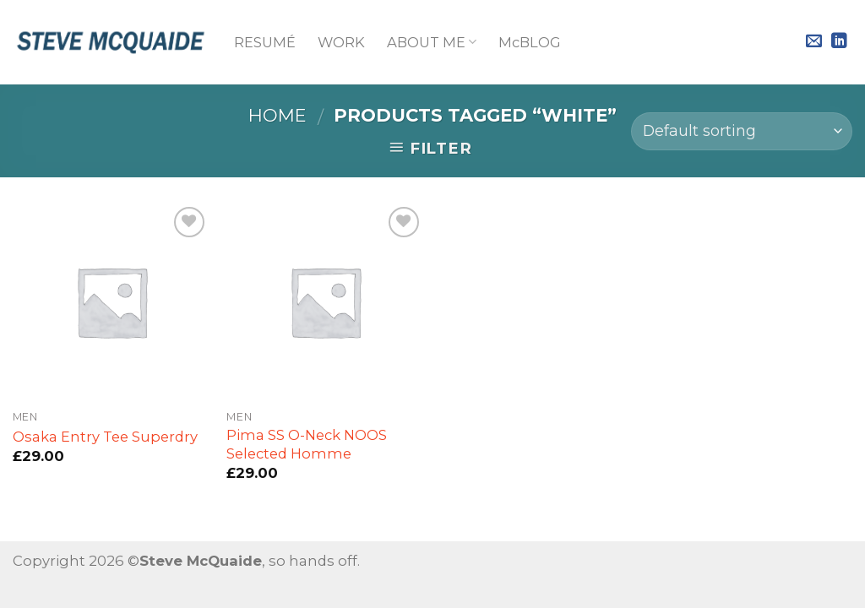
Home (277, 115)
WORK (341, 42)
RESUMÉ (265, 42)
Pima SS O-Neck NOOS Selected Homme (306, 444)
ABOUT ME (431, 42)
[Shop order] (741, 131)
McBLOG (529, 42)
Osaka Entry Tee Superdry (105, 436)
